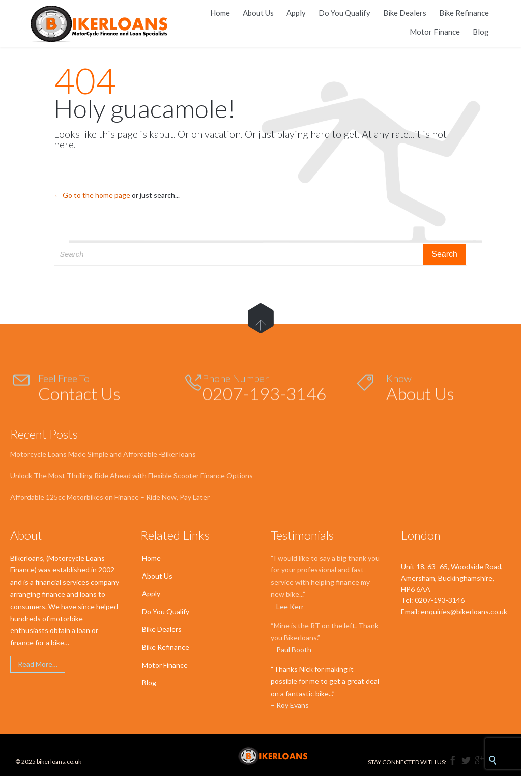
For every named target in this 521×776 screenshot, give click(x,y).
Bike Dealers (162, 629)
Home (151, 558)
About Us (157, 575)
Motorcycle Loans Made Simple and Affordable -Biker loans (103, 454)
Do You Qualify (165, 611)
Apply (151, 593)
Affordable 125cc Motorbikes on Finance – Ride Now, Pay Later (110, 497)
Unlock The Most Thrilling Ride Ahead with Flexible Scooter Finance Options (131, 475)
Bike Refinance (165, 647)
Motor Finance (165, 664)
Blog (149, 682)
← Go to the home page (92, 195)
